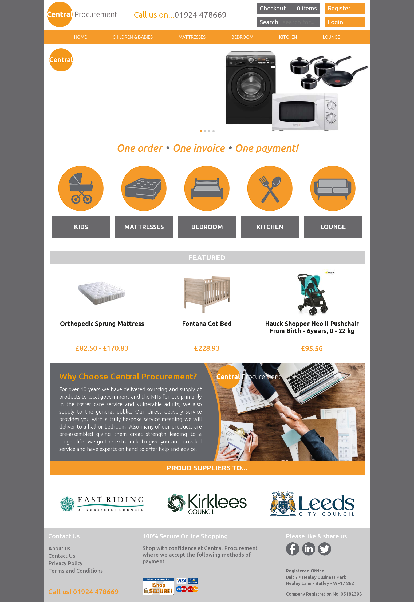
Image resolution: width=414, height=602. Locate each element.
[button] (201, 131)
